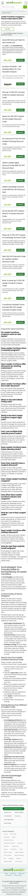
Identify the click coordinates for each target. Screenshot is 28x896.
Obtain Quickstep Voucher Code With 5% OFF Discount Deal (13, 189)
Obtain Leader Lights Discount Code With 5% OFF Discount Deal (13, 165)
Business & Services (8, 840)
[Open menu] (2, 3)
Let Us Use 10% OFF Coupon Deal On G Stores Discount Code (13, 213)
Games (21, 849)
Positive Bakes (7, 823)
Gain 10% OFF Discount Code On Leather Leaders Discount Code (13, 259)
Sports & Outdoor (8, 861)
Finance (6, 849)
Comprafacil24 (8, 816)
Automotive (6, 837)
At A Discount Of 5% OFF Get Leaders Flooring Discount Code (13, 141)
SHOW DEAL (20, 60)
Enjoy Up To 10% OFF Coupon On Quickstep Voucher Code (14, 236)
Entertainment (15, 846)
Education (20, 843)
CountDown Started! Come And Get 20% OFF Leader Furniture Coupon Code (13, 307)
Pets (5, 858)
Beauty (14, 837)
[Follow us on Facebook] (10, 878)
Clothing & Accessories (9, 843)
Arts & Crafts (13, 834)
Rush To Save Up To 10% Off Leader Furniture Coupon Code (13, 283)
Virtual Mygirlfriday (9, 819)
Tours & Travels (18, 861)
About (6, 873)
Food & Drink (13, 849)
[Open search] (25, 3)
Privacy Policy (18, 875)
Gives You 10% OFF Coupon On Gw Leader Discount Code (13, 119)
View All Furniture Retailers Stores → (13, 808)
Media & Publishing (19, 855)
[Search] (25, 6)
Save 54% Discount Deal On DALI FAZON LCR (13, 41)
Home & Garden (8, 855)
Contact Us (13, 873)
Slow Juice (17, 816)
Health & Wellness (19, 852)
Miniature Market (19, 812)
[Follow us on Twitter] (14, 878)
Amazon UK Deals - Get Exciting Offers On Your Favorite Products (11, 69)
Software (18, 858)
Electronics (6, 846)
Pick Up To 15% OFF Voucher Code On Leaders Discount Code (13, 95)
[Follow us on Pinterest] (17, 878)
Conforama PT (7, 812)
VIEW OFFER (20, 84)
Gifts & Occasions (8, 852)
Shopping (11, 858)
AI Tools (5, 834)
